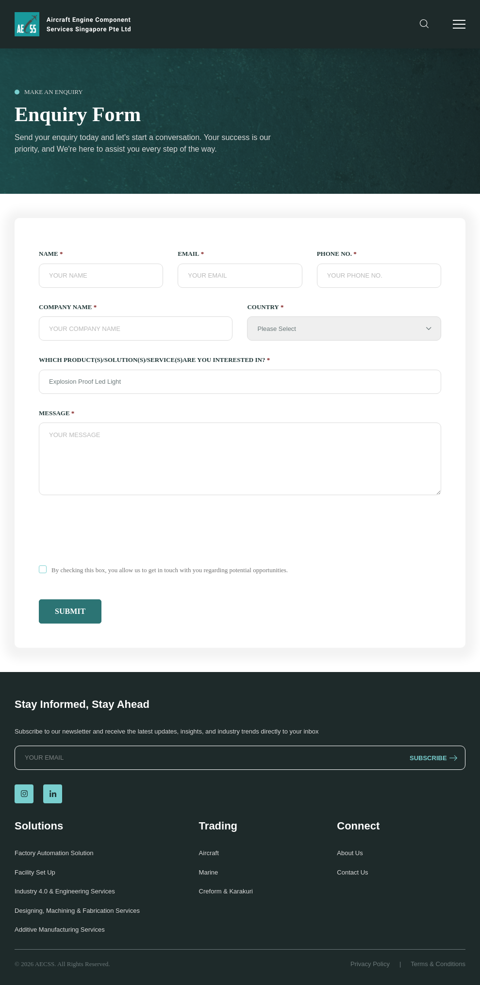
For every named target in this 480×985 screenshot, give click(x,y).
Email (191, 254)
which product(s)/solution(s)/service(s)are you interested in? (154, 360)
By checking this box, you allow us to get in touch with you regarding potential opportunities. (169, 570)
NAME (51, 254)
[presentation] (112, 532)
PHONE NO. (337, 254)
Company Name (68, 307)
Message (56, 413)
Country (265, 307)
